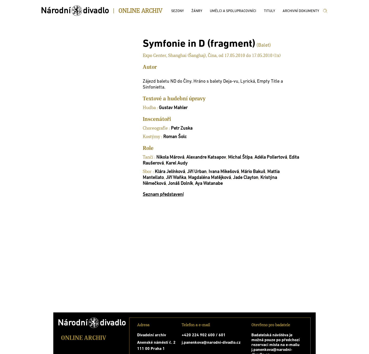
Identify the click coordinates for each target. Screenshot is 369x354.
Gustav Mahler (173, 108)
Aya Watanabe (209, 183)
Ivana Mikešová (224, 171)
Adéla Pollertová (270, 157)
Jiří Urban (197, 171)
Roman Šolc (175, 137)
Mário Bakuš (253, 171)
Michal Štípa (240, 157)
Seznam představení (163, 194)
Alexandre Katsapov (206, 157)
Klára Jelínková (170, 171)
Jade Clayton (245, 177)
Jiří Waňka (176, 177)
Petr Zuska (181, 128)
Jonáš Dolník (180, 183)
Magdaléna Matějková (209, 177)
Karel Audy (177, 163)
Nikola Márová (170, 157)
